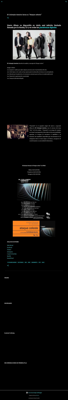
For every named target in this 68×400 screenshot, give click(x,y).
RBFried (37, 395)
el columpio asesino (12, 262)
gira (26, 262)
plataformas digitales (48, 27)
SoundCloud (10, 258)
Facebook (9, 247)
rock (43, 262)
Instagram (10, 251)
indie (29, 262)
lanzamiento (34, 262)
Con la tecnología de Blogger (34, 392)
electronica (20, 262)
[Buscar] (5, 1)
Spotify (9, 256)
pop (40, 262)
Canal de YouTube (12, 254)
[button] (8, 18)
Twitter (9, 249)
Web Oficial (10, 245)
